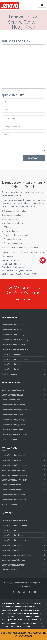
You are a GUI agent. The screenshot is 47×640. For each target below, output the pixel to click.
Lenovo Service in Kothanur (12, 395)
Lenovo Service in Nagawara (13, 390)
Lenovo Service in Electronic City (14, 480)
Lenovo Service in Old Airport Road (15, 349)
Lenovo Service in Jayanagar (13, 565)
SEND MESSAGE (34, 158)
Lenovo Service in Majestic (12, 415)
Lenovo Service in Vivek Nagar (13, 344)
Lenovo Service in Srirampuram (14, 410)
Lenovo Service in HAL (10, 369)
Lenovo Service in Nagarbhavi (13, 424)
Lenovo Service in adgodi (11, 490)
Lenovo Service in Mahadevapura (15, 359)
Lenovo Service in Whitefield (13, 325)
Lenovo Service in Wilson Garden (14, 525)
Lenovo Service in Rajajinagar (13, 405)
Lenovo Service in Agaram (12, 354)
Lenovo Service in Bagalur (12, 400)
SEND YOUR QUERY (23, 299)
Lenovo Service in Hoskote (12, 364)
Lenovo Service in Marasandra (14, 540)
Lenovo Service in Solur (11, 530)
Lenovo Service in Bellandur (13, 330)
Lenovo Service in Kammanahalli (14, 520)
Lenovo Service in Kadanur (12, 545)
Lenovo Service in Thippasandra (14, 465)
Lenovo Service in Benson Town (14, 434)
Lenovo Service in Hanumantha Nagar (17, 555)
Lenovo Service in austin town (13, 495)
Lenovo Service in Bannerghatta (14, 475)
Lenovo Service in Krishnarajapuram (16, 335)
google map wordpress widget (14, 90)
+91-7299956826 (36, 632)
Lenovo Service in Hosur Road (13, 470)
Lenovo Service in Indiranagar (13, 455)
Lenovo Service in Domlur (12, 460)
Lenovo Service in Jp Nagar (12, 550)
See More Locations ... (10, 374)
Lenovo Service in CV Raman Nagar (16, 339)
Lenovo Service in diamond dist (14, 500)
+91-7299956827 (23, 636)
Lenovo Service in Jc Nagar (12, 535)
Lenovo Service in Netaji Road (13, 560)
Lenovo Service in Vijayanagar (13, 420)
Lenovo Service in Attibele (12, 485)
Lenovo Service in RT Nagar (12, 429)
